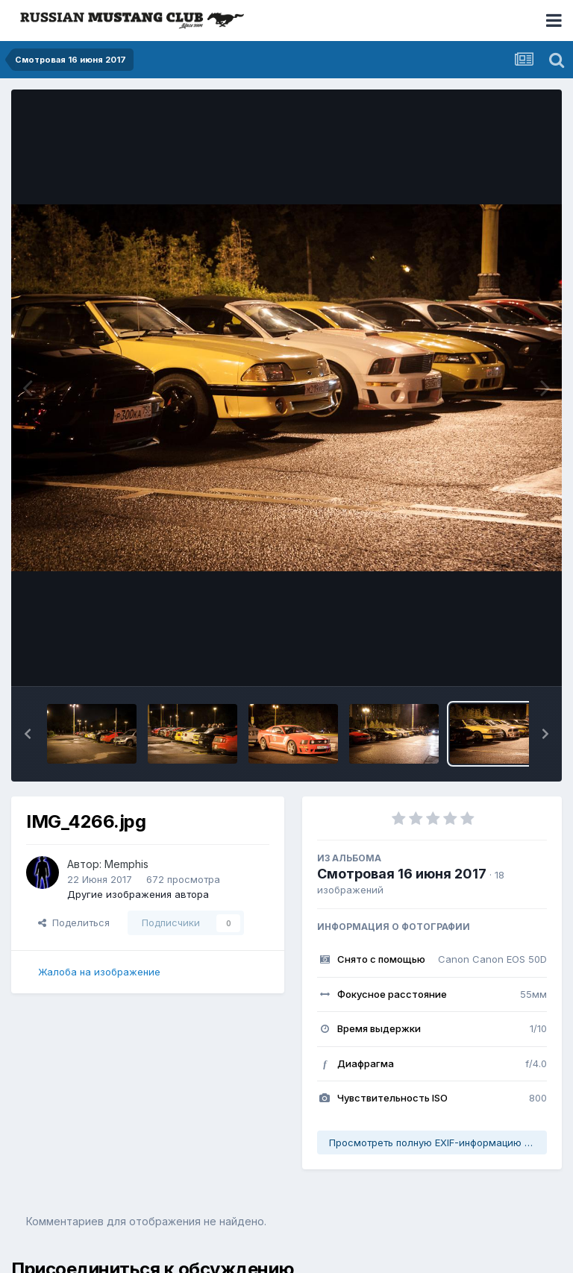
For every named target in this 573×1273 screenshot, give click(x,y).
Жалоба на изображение (99, 972)
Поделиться (74, 922)
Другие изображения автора (138, 894)
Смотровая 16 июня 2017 (401, 873)
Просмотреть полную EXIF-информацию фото (438, 1142)
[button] (27, 733)
